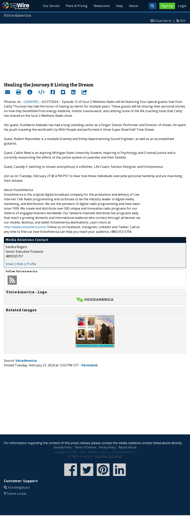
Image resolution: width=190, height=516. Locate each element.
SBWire (15, 5)
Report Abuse (127, 447)
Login (182, 6)
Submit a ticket (16, 493)
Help (119, 6)
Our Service (51, 6)
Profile (31, 264)
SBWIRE (31, 102)
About (133, 6)
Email (9, 264)
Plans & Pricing (77, 6)
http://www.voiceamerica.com (25, 227)
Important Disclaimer (108, 456)
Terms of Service (85, 447)
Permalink (90, 365)
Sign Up (167, 6)
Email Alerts (163, 21)
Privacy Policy (107, 447)
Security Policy (63, 447)
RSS (182, 21)
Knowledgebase (19, 487)
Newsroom (102, 6)
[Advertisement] (95, 51)
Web (20, 264)
